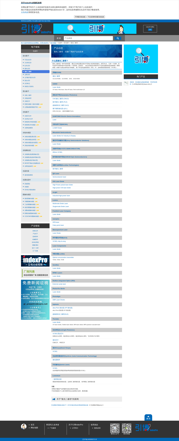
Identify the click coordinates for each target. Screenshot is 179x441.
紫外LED (27, 68)
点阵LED (27, 74)
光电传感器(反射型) (32, 139)
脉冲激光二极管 (58, 169)
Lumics (55, 200)
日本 (150, 29)
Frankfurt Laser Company (62, 211)
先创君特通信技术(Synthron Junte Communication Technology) (75, 356)
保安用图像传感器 (32, 207)
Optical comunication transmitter (63, 257)
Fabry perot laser (58, 225)
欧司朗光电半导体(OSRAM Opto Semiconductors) (70, 157)
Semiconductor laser (59, 177)
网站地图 (34, 428)
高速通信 (27, 184)
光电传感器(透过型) (32, 136)
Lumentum (56, 376)
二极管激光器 (57, 379)
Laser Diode (57, 144)
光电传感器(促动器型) (33, 142)
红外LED (27, 65)
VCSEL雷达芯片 (58, 333)
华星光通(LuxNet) (59, 254)
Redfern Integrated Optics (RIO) (64, 281)
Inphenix (56, 304)
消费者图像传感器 (32, 210)
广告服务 (53, 428)
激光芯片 (56, 340)
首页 (32, 425)
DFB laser (56, 222)
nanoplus (56, 219)
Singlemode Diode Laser (61, 206)
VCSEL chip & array (59, 241)
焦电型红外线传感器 (32, 122)
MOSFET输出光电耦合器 (34, 163)
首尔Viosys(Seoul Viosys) (62, 348)
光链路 (27, 187)
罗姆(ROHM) (57, 72)
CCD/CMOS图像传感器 (33, 216)
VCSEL (55, 351)
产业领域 (35, 226)
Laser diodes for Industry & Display (64, 136)
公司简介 (75, 428)
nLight (55, 192)
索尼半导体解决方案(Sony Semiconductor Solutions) (71, 140)
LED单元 (27, 83)
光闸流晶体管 (30, 166)
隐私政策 (97, 428)
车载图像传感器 (31, 201)
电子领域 (35, 47)
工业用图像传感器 (32, 204)
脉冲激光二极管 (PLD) (60, 102)
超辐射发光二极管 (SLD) (61, 105)
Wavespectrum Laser (60, 230)
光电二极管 (28, 95)
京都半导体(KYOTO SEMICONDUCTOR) (66, 149)
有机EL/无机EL (29, 86)
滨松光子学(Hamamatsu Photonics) (65, 95)
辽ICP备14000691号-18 (89, 439)
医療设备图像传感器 (32, 213)
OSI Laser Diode (58, 181)
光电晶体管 (28, 98)
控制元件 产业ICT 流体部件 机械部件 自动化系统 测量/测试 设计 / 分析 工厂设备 (35, 241)
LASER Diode (57, 128)
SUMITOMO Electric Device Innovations (66, 116)
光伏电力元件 (29, 119)
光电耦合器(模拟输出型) (32, 154)
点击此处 (24, 12)
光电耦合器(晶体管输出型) (33, 157)
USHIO (55, 84)
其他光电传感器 (31, 145)
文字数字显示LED (30, 77)
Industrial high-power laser (61, 195)
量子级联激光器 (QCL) (60, 108)
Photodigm (56, 296)
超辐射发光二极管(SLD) (60, 314)
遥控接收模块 (29, 175)
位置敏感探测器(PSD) (33, 107)
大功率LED (28, 63)
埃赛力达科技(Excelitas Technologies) (66, 165)
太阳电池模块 (29, 128)
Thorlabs (56, 319)
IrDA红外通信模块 (30, 190)
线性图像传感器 (31, 198)
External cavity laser (59, 284)
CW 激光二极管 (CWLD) (61, 98)
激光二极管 (28, 71)
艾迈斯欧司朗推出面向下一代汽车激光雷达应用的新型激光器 (70, 405)
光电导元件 (28, 116)
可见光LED (28, 60)
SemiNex (56, 265)
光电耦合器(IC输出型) (31, 160)
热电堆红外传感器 (32, 125)
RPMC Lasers (57, 273)
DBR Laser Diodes (59, 300)
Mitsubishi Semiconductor (62, 132)
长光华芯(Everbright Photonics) (64, 330)
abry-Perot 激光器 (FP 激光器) (63, 308)
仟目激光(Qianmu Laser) (61, 365)
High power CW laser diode (62, 188)
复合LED (27, 80)
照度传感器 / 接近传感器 (34, 104)
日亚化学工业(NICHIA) (60, 124)
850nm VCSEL (57, 152)
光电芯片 (27, 101)
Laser (54, 120)
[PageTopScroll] (148, 417)
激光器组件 (56, 360)
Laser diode (56, 87)
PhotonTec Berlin (59, 288)
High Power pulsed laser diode (63, 185)
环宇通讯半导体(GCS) (60, 238)
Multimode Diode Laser (60, 203)
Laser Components (59, 246)
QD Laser (56, 173)
